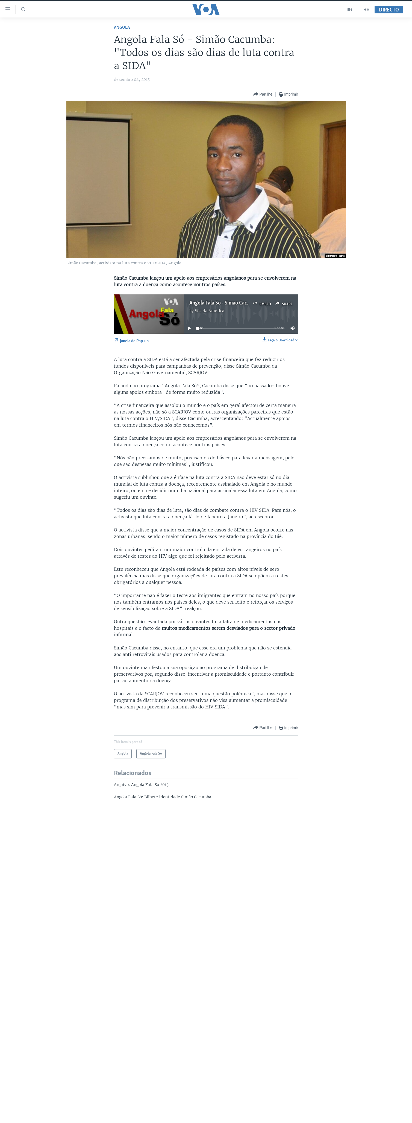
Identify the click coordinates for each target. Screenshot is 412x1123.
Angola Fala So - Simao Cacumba (224, 303)
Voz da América (209, 310)
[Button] (262, 94)
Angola (122, 27)
